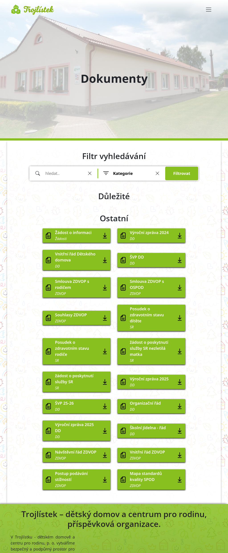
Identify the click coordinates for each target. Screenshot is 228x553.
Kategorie (123, 173)
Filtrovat (181, 173)
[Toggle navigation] (209, 9)
